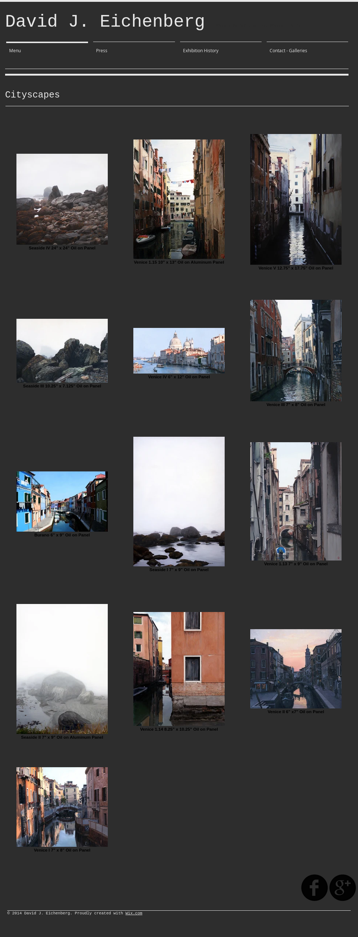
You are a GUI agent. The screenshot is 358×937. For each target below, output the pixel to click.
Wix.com (133, 913)
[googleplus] (342, 887)
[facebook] (314, 887)
